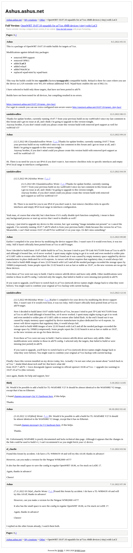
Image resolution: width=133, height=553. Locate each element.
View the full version (64, 29)
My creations (30, 19)
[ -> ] (56, 141)
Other (42, 19)
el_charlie (11, 449)
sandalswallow (13, 114)
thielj (9, 382)
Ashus (9, 41)
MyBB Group (80, 551)
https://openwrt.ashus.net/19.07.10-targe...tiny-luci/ (31, 104)
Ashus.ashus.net (24, 11)
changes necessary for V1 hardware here (33, 396)
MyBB (60, 551)
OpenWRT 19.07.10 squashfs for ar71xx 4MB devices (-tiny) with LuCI (59, 25)
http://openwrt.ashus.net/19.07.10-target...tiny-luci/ (96, 107)
